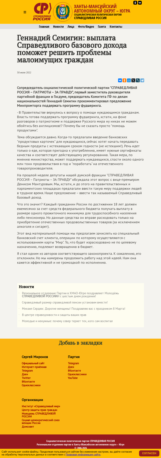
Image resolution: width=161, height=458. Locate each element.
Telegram (27, 370)
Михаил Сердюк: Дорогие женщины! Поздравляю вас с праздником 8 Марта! (72, 309)
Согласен (149, 453)
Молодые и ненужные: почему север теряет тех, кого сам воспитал (66, 322)
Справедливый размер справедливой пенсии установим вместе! (63, 303)
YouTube (73, 378)
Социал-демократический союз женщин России (40, 421)
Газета (102, 26)
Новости (58, 26)
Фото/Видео (86, 26)
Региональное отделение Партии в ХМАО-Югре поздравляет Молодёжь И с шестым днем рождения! (69, 295)
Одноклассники (31, 385)
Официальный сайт (33, 363)
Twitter (26, 378)
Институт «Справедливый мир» (41, 406)
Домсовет (28, 426)
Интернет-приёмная (34, 367)
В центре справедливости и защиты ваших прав (52, 315)
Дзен (25, 374)
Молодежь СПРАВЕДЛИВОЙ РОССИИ (39, 415)
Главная (44, 26)
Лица (71, 26)
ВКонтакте (28, 381)
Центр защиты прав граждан (39, 410)
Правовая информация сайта (83, 454)
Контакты (116, 26)
